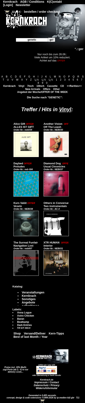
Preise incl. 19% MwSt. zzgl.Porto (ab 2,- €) (15, 368)
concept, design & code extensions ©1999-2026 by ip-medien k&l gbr (41, 398)
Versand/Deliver (35, 333)
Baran (20, 318)
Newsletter (23, 5)
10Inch (40, 86)
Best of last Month (26, 336)
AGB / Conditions (32, 1)
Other (56, 89)
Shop (17, 333)
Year (44, 336)
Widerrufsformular (47, 388)
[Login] (8, 5)
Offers (46, 89)
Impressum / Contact (46, 382)
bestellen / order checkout (42, 11)
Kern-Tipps (56, 333)
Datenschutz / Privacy (47, 385)
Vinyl (21, 86)
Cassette (52, 86)
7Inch (30, 86)
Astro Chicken (25, 315)
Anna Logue (24, 312)
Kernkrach (9, 86)
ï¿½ (36, 79)
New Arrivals (32, 89)
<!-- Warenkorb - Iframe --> (42, 401)
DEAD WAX (24, 328)
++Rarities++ (74, 86)
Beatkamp (23, 322)
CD (62, 86)
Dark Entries (24, 325)
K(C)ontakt (54, 1)
